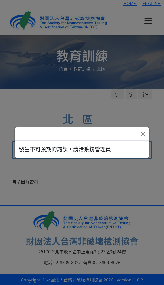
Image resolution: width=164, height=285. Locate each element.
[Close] (143, 134)
